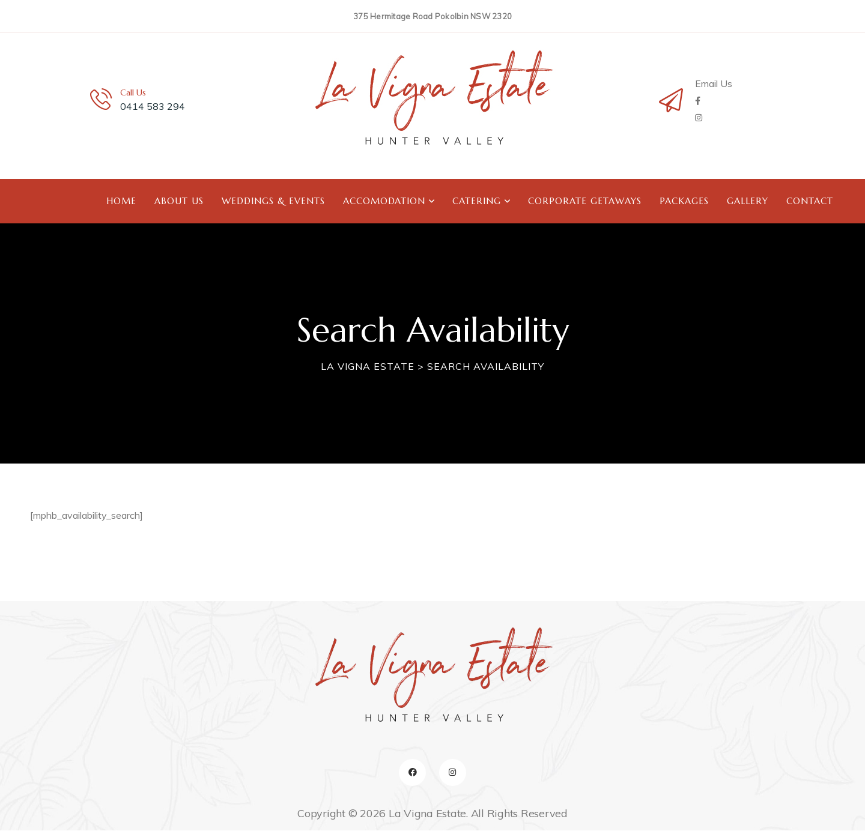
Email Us (713, 83)
